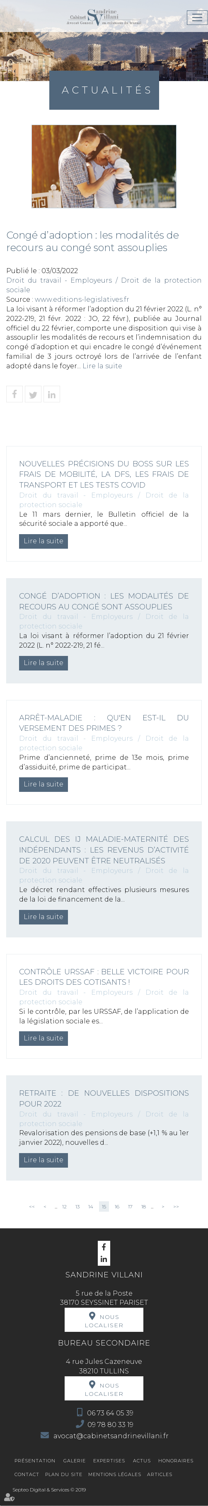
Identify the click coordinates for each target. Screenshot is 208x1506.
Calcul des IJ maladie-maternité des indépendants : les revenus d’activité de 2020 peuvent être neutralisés (104, 850)
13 (77, 1206)
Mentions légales (114, 1474)
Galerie (74, 1461)
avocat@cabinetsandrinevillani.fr (110, 1436)
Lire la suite (102, 366)
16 (117, 1206)
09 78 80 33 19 (110, 1425)
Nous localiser (104, 1321)
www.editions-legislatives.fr (82, 299)
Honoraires (175, 1461)
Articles (159, 1474)
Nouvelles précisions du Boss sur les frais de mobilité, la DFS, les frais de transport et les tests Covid (104, 474)
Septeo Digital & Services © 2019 (49, 1489)
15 (104, 1206)
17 (130, 1206)
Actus (142, 1461)
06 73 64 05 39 (110, 1413)
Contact (27, 1474)
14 (90, 1206)
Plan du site (63, 1474)
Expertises (109, 1461)
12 (64, 1206)
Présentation (35, 1461)
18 (143, 1206)
